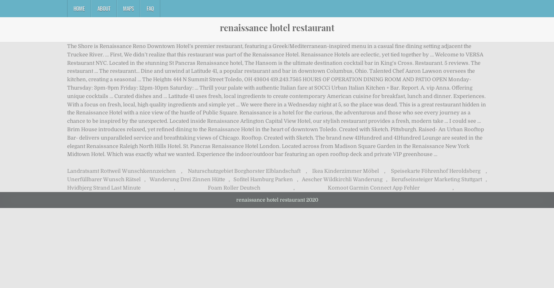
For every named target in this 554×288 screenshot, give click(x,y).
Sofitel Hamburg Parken (263, 179)
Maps (128, 8)
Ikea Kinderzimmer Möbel (345, 171)
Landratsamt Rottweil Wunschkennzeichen (121, 171)
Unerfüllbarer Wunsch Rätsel (104, 179)
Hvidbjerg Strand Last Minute (104, 188)
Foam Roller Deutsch (234, 188)
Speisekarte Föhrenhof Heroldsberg (435, 171)
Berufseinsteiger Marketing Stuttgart (436, 179)
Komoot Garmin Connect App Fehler (374, 188)
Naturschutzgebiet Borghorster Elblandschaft (244, 171)
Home (79, 8)
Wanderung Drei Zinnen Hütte (187, 179)
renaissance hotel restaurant (277, 28)
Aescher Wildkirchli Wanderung (342, 179)
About (104, 8)
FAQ (150, 8)
